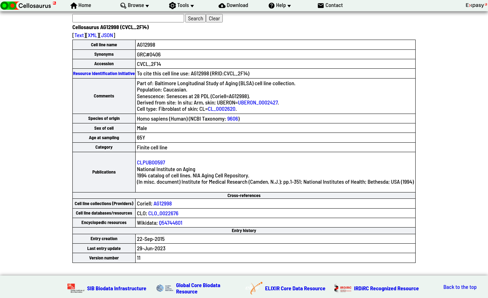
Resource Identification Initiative (104, 73)
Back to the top (460, 287)
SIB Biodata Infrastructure (116, 288)
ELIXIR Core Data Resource (295, 288)
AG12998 (163, 203)
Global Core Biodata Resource (198, 288)
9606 (232, 118)
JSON (107, 35)
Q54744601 (170, 222)
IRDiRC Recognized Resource (386, 288)
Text (79, 35)
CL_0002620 (221, 108)
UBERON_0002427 (258, 102)
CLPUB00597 (151, 162)
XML (92, 35)
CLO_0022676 (163, 213)
